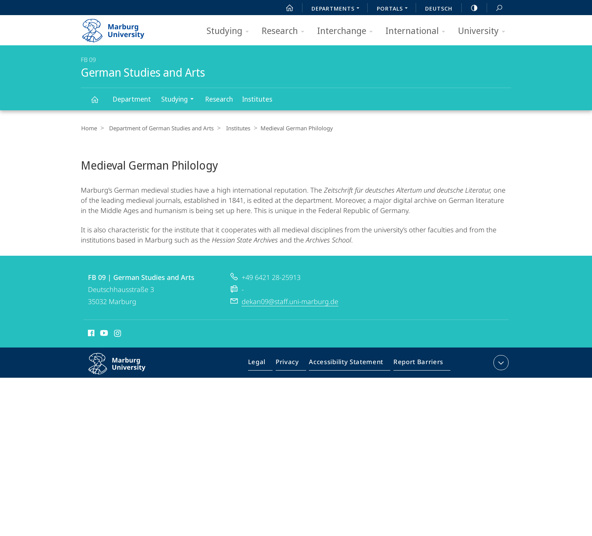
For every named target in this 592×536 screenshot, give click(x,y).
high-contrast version (470, 8)
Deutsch (438, 8)
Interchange (347, 31)
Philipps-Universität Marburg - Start (121, 27)
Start (285, 8)
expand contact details (500, 365)
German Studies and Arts (99, 103)
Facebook (90, 337)
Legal (265, 367)
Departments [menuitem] (337, 9)
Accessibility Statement (348, 367)
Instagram (118, 337)
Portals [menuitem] (394, 9)
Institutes (257, 98)
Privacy (293, 367)
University (484, 31)
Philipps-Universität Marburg (125, 373)
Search (495, 8)
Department (132, 98)
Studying (230, 31)
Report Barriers (416, 367)
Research (285, 31)
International (417, 31)
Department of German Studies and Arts (158, 128)
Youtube (103, 337)
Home (89, 128)
